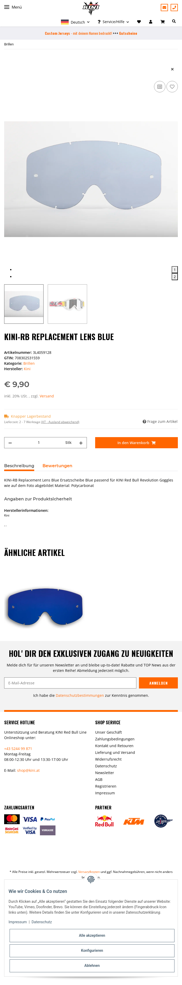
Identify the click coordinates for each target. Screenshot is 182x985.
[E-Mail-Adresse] (70, 682)
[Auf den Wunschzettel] (172, 86)
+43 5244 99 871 (18, 748)
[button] (75, 21)
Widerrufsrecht (108, 759)
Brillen (29, 363)
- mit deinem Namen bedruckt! (78, 33)
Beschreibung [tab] (19, 465)
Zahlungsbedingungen (115, 738)
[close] (172, 69)
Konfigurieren (92, 950)
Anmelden (158, 683)
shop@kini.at (28, 770)
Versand (47, 396)
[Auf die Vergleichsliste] (159, 86)
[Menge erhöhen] (81, 442)
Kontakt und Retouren (114, 745)
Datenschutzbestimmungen (80, 695)
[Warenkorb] (163, 21)
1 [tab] (175, 269)
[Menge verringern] (10, 442)
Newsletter (104, 772)
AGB (98, 779)
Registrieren (105, 786)
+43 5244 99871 (174, 7)
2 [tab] (175, 276)
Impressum (105, 792)
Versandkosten (89, 872)
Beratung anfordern (164, 7)
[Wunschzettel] (139, 21)
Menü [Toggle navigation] (13, 7)
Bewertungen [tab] (57, 465)
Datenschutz (106, 765)
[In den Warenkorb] (8, 61)
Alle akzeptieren (92, 935)
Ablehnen (92, 965)
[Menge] (39, 442)
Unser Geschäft (108, 732)
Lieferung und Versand (115, 752)
